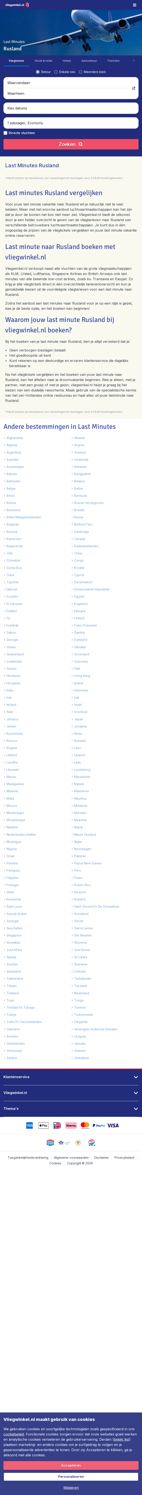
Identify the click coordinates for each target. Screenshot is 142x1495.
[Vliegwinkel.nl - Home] (17, 5)
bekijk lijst (121, 1439)
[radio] (13, 116)
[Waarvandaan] (35, 127)
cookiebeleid (13, 1434)
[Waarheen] (106, 127)
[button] (71, 127)
